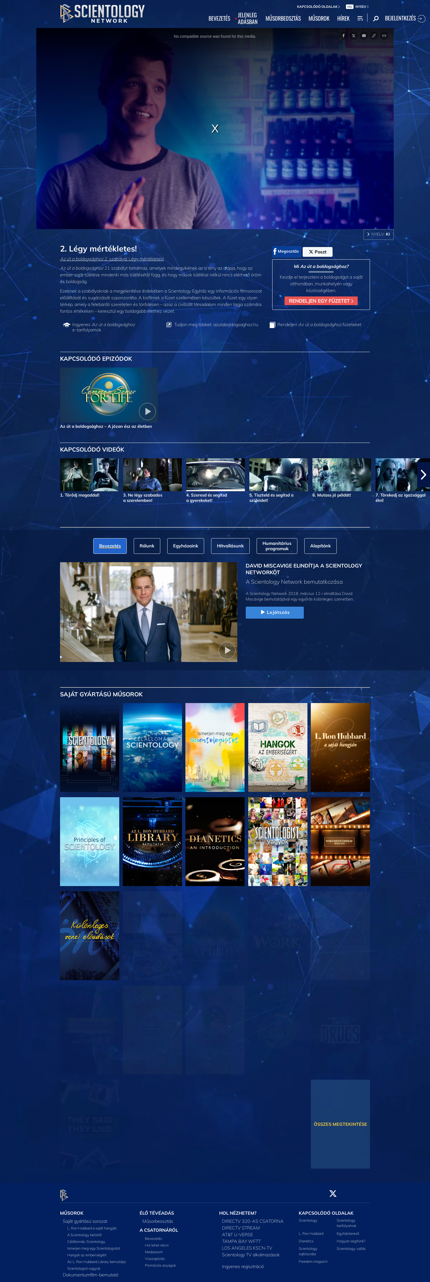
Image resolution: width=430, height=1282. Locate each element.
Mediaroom (154, 1248)
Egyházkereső (348, 1230)
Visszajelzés (155, 1255)
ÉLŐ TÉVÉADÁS (157, 1210)
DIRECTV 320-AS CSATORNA (253, 1218)
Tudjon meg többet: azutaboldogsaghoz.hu (216, 324)
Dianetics (306, 1237)
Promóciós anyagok (160, 1262)
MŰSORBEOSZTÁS (283, 18)
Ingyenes (103, 327)
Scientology (308, 1217)
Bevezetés (153, 1235)
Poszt (317, 252)
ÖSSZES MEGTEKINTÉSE (340, 1124)
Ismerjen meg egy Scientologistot (93, 1245)
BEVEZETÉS (219, 18)
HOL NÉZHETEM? (237, 1210)
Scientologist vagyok (83, 1265)
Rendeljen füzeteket (319, 324)
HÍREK (343, 18)
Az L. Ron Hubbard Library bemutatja (96, 1258)
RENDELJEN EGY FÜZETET (321, 301)
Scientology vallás (351, 1245)
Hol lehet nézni (157, 1242)
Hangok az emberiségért (86, 1252)
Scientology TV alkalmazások (251, 1251)
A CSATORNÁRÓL (159, 1227)
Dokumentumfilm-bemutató (90, 1271)
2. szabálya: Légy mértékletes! (112, 259)
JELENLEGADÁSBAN (248, 18)
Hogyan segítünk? (351, 1237)
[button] (423, 474)
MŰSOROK (319, 18)
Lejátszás (274, 612)
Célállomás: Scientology (86, 1238)
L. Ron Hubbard (311, 1230)
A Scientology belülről (84, 1231)
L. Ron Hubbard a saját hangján (92, 1225)
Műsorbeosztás (157, 1218)
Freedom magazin (313, 1258)
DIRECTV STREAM (241, 1225)
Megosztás (286, 251)
